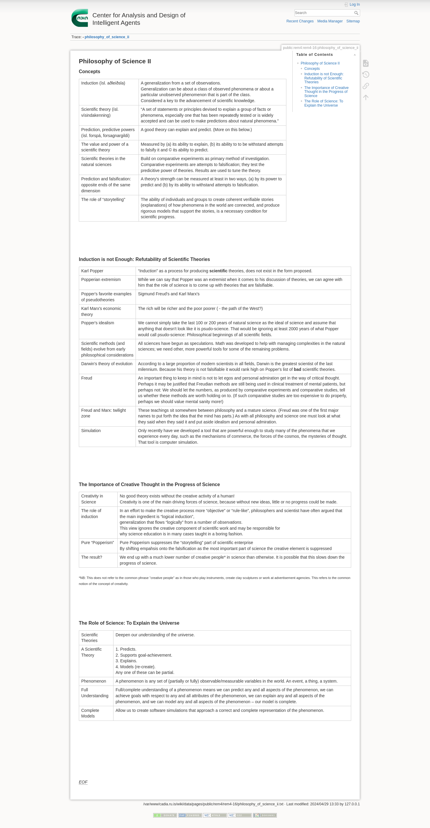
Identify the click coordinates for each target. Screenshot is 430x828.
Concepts (312, 69)
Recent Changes (300, 21)
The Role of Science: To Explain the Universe (323, 103)
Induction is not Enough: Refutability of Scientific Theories (323, 78)
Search (357, 13)
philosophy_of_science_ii (107, 37)
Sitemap (353, 21)
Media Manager (330, 21)
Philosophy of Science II (320, 63)
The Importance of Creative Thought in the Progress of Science (326, 92)
